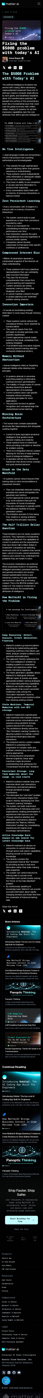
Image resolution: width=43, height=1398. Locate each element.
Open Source (6, 1280)
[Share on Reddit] (9, 67)
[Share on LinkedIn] (15, 67)
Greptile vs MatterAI (10, 1316)
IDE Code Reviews (9, 1269)
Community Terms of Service (13, 1338)
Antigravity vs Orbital (11, 1309)
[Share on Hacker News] (20, 67)
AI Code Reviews (8, 1262)
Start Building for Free (22, 1220)
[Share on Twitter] (4, 67)
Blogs (4, 1287)
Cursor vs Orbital (9, 1302)
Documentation (7, 1284)
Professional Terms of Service (14, 1335)
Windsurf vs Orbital (10, 1305)
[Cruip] (10, 4)
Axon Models (6, 1265)
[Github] (9, 1372)
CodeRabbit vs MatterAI (11, 1313)
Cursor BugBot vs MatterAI (13, 1320)
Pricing (5, 1291)
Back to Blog (9, 12)
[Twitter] (4, 1372)
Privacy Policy (8, 1331)
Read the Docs (21, 1229)
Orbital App (6, 1258)
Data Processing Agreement (13, 1342)
